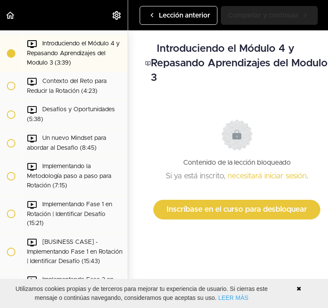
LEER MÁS (233, 297)
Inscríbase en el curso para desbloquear (237, 209)
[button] (10, 15)
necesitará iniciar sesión (267, 176)
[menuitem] (117, 15)
